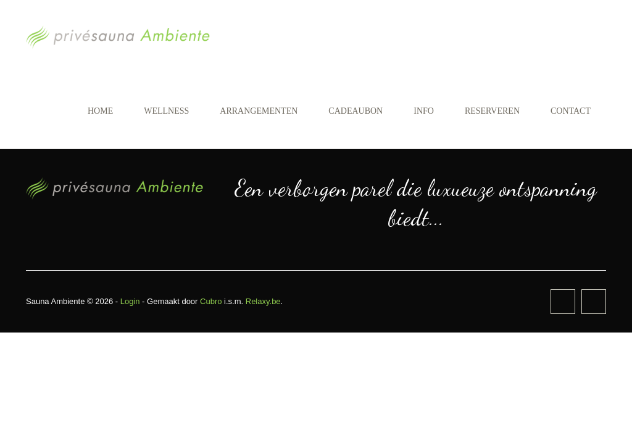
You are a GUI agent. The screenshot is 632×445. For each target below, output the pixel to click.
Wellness (166, 111)
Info (424, 111)
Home (100, 111)
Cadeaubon (355, 111)
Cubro (211, 301)
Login (130, 301)
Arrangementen (258, 111)
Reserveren (492, 111)
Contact (571, 111)
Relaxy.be (263, 301)
